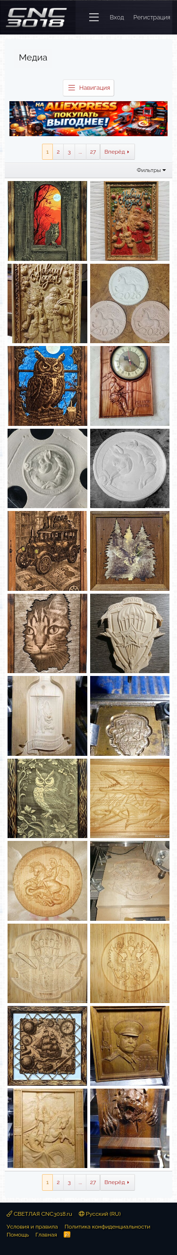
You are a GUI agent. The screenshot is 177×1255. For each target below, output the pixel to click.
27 (93, 151)
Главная (46, 1234)
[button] (93, 17)
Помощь (18, 1234)
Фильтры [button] (149, 170)
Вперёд (114, 151)
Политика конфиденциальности (108, 1226)
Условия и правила (32, 1226)
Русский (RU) (100, 1214)
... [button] (80, 151)
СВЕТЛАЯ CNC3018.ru (39, 1214)
